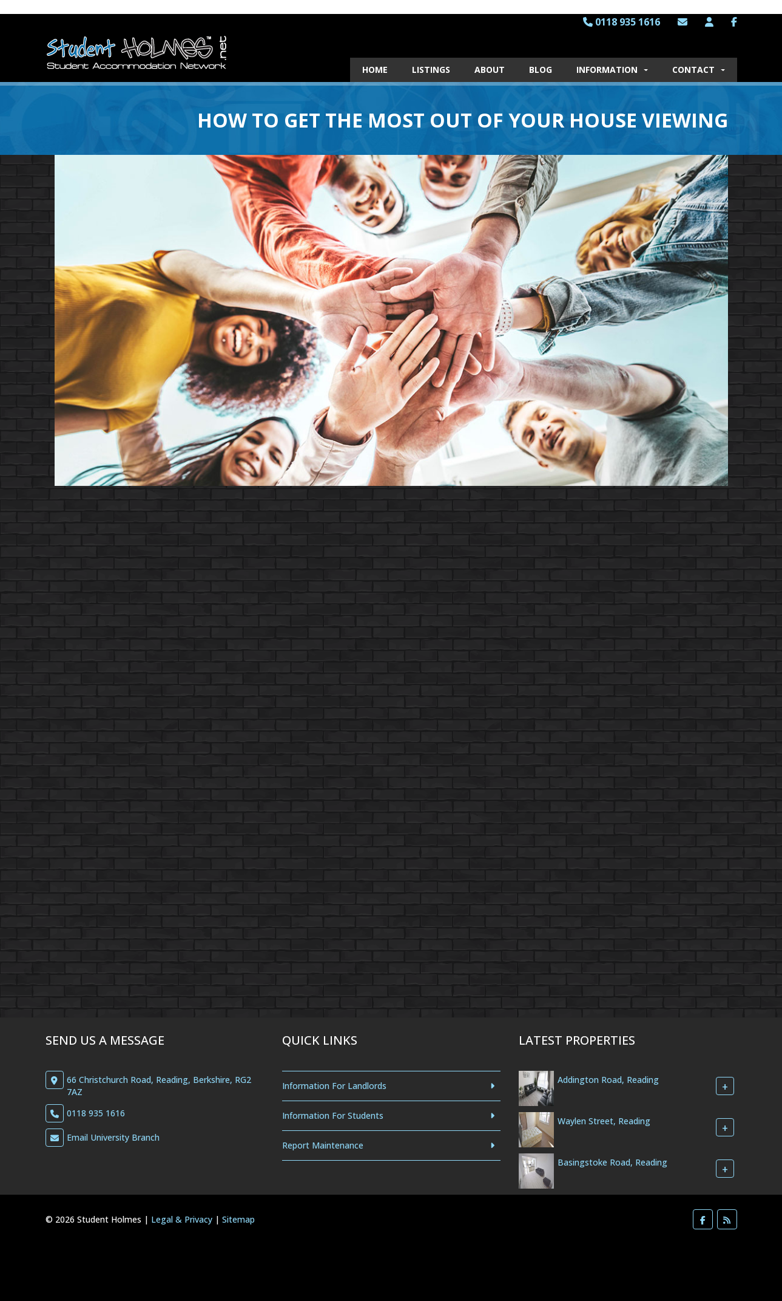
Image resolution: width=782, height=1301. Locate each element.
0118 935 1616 (621, 22)
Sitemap (238, 1219)
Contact (698, 69)
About (489, 69)
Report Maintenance (322, 1145)
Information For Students (332, 1115)
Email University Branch (113, 1137)
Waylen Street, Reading (604, 1121)
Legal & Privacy (181, 1219)
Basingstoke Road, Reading (612, 1163)
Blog (540, 69)
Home (375, 69)
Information (612, 69)
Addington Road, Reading (608, 1080)
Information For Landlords (334, 1085)
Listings (431, 69)
